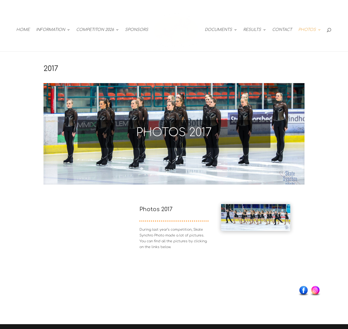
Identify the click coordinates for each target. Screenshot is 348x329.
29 (273, 215)
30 (277, 215)
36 (253, 221)
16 (285, 210)
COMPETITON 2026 (95, 30)
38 (262, 221)
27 (265, 215)
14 (277, 210)
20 (236, 215)
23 (248, 215)
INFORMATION (50, 30)
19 (232, 215)
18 (228, 215)
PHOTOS (307, 30)
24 (252, 215)
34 (245, 221)
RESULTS (252, 30)
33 (241, 221)
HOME (23, 30)
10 (260, 210)
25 (256, 215)
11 (265, 210)
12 (269, 210)
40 (270, 221)
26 (260, 215)
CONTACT (282, 30)
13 (273, 210)
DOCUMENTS (218, 30)
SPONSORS (136, 30)
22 (244, 215)
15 (281, 210)
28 (269, 215)
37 (258, 221)
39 (266, 221)
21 (240, 215)
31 (281, 215)
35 (249, 221)
